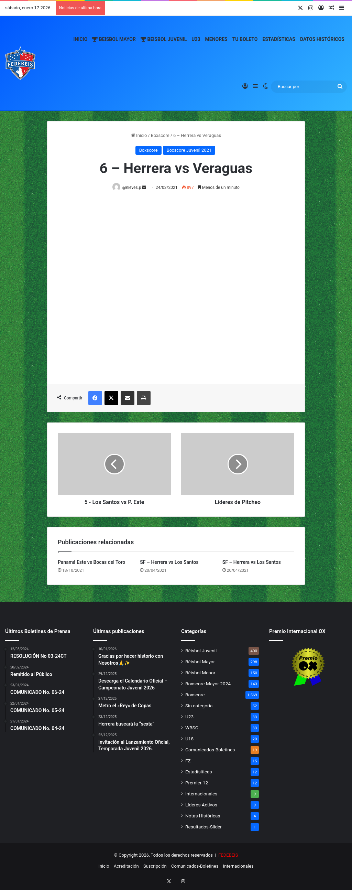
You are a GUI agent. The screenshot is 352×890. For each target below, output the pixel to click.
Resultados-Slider (203, 827)
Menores (216, 39)
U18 (189, 739)
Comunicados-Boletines (210, 750)
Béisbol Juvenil (201, 651)
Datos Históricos (322, 39)
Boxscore (160, 135)
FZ (188, 761)
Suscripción (155, 866)
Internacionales (201, 794)
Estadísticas (278, 39)
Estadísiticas (198, 772)
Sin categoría (198, 706)
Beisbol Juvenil (164, 39)
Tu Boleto (245, 39)
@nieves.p (133, 187)
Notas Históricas (202, 816)
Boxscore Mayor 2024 (208, 684)
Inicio (80, 39)
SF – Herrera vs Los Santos (169, 562)
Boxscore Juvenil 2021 (189, 150)
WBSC (191, 728)
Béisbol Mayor (200, 662)
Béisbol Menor (200, 673)
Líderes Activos (201, 805)
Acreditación (126, 866)
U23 (195, 39)
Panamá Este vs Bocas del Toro (91, 562)
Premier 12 (196, 783)
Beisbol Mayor (114, 39)
